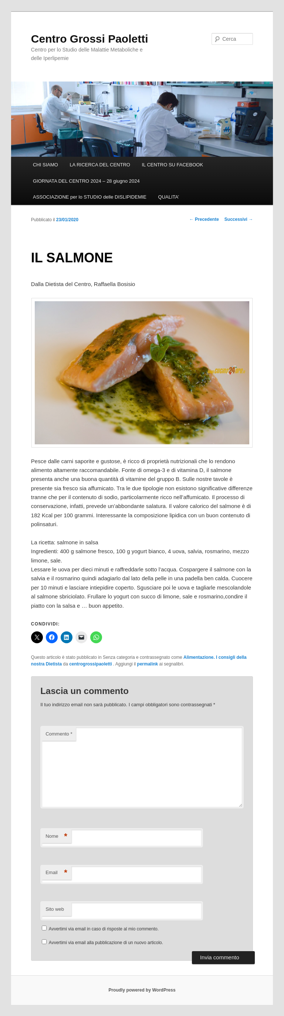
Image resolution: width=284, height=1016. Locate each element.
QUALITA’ (168, 197)
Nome (56, 836)
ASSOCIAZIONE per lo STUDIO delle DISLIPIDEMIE (89, 197)
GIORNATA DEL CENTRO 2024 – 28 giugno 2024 (86, 181)
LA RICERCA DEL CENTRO (100, 164)
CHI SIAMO (45, 164)
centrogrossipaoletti (91, 664)
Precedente (204, 219)
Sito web (54, 909)
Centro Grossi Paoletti (89, 39)
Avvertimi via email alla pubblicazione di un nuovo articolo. (106, 942)
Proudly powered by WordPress (141, 990)
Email (56, 872)
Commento (58, 734)
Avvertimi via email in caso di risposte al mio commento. (104, 929)
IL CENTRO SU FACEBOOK (172, 164)
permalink (147, 664)
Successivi (238, 219)
